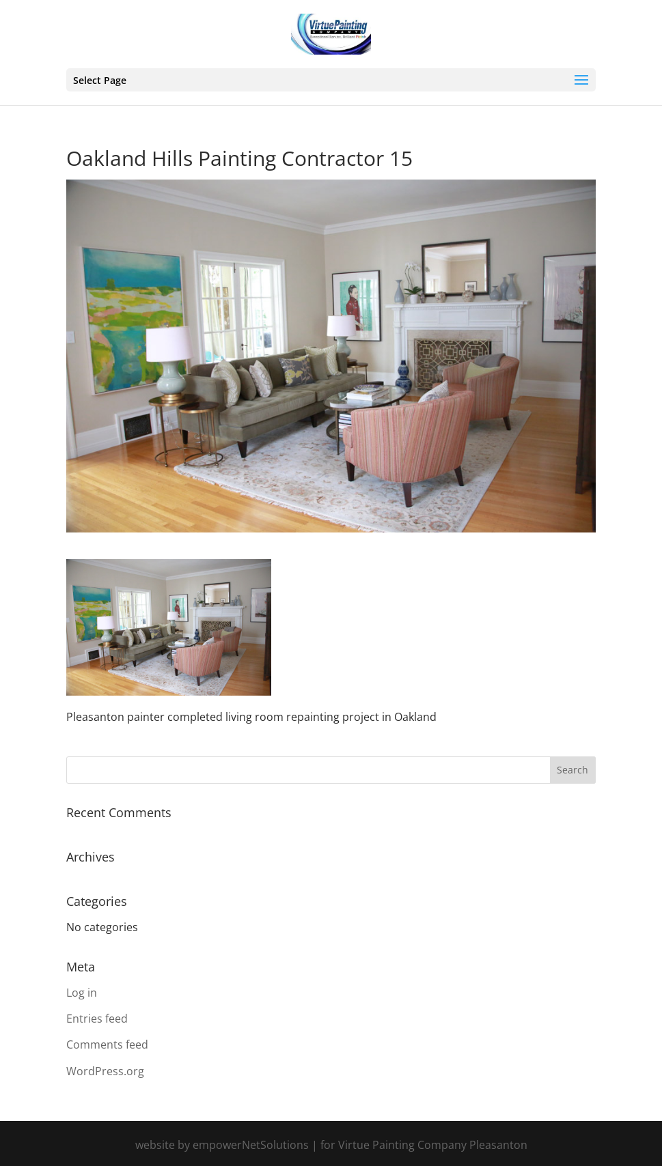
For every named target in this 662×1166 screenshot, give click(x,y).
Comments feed (107, 1044)
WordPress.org (105, 1071)
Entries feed (97, 1018)
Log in (81, 992)
